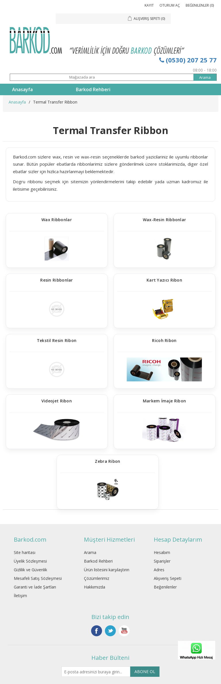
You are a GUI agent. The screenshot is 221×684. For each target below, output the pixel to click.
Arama (90, 552)
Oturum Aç (169, 5)
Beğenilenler (165, 587)
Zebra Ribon (107, 461)
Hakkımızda (94, 587)
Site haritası (24, 552)
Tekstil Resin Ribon (57, 340)
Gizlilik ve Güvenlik (30, 569)
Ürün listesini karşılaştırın (106, 569)
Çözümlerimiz (96, 578)
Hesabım (162, 552)
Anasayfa (22, 89)
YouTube (124, 630)
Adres (159, 569)
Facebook (96, 630)
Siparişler (162, 561)
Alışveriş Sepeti (167, 578)
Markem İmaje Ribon (164, 401)
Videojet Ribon (56, 401)
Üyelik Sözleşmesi (30, 561)
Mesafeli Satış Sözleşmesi (38, 578)
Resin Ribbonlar (56, 280)
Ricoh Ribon (164, 340)
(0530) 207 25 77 (188, 60)
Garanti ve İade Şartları (35, 587)
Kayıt (149, 5)
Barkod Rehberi (93, 89)
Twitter (110, 630)
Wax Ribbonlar (56, 219)
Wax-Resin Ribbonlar (164, 219)
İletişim (20, 595)
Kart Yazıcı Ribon (164, 280)
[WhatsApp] (196, 659)
